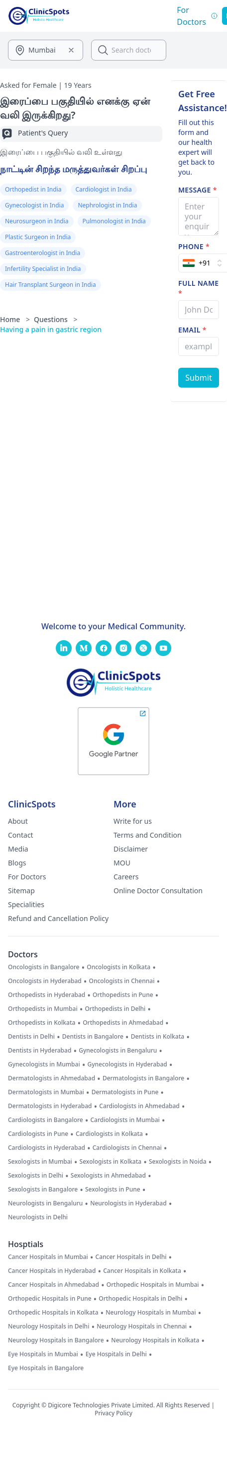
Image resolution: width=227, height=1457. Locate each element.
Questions (56, 319)
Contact (20, 835)
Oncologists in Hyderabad (45, 981)
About (18, 821)
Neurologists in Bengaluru (45, 1203)
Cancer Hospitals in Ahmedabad (53, 1285)
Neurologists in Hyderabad (128, 1203)
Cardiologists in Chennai (127, 1148)
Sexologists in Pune (112, 1189)
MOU (122, 862)
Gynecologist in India (34, 205)
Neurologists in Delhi (38, 1217)
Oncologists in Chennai (122, 981)
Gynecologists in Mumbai (44, 1064)
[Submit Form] (198, 378)
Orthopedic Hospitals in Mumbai (153, 1285)
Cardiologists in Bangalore (45, 1120)
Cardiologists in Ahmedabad (139, 1106)
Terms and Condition (148, 835)
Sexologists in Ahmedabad (108, 1176)
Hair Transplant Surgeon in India (50, 284)
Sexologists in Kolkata (111, 1162)
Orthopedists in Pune (123, 995)
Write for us (133, 821)
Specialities (26, 904)
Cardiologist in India (104, 189)
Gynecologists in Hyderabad (127, 1064)
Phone (194, 246)
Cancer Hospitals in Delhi (131, 1257)
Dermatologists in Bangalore (143, 1078)
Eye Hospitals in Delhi (116, 1354)
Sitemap (21, 890)
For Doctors (27, 876)
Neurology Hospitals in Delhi (48, 1326)
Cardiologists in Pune (38, 1134)
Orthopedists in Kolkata (41, 1023)
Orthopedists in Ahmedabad (123, 1023)
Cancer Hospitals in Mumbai (48, 1257)
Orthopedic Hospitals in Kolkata (53, 1313)
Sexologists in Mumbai (40, 1162)
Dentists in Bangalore (92, 1037)
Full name (198, 288)
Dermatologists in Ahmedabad (51, 1078)
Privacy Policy (113, 1413)
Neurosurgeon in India (37, 221)
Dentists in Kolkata (157, 1037)
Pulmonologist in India (114, 221)
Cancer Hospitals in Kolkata (142, 1271)
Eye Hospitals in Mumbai (43, 1354)
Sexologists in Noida (178, 1162)
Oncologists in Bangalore (44, 967)
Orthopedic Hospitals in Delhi (140, 1299)
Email (192, 329)
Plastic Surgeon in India (38, 237)
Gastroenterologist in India (42, 253)
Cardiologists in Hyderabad (46, 1148)
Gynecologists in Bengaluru (118, 1051)
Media (18, 849)
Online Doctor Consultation (158, 890)
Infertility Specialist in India (43, 269)
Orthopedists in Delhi (115, 1009)
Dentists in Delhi (31, 1037)
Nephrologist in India (107, 205)
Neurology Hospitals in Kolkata (155, 1340)
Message (197, 190)
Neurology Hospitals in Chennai (142, 1326)
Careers (126, 876)
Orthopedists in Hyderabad (46, 995)
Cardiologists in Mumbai (124, 1120)
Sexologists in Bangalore (43, 1189)
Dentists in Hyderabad (39, 1051)
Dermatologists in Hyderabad (50, 1106)
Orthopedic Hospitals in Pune (50, 1299)
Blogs (17, 862)
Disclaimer (131, 849)
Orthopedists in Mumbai (43, 1009)
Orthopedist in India (33, 189)
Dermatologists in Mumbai (46, 1092)
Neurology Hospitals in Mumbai (151, 1313)
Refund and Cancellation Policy (58, 918)
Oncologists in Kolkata (118, 967)
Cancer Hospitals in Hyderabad (52, 1271)
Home (15, 319)
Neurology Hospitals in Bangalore (56, 1340)
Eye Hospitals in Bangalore (46, 1368)
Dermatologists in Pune (125, 1092)
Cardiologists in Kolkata (109, 1134)
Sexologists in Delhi (35, 1176)
